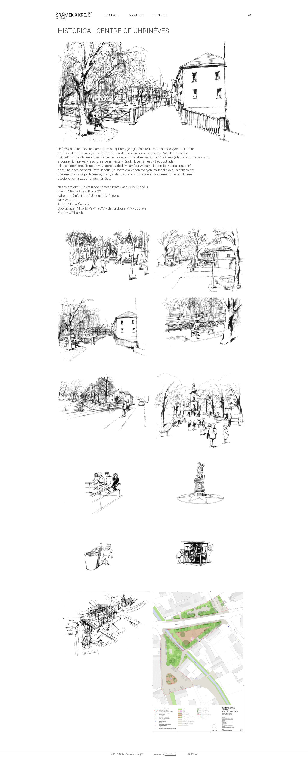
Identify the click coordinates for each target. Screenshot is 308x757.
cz (249, 15)
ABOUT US (136, 15)
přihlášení (192, 754)
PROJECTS (111, 15)
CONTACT (161, 15)
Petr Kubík (170, 754)
